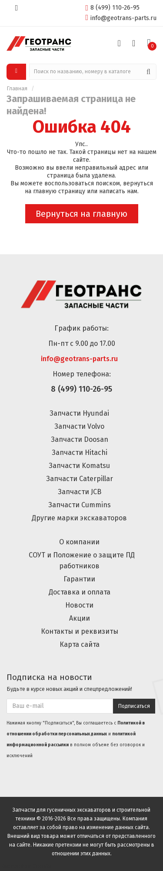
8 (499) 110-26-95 (112, 7)
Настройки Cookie (25, 866)
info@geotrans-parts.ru (120, 18)
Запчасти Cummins (79, 505)
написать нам (118, 191)
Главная (17, 88)
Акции (79, 618)
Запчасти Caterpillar (79, 479)
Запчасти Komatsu (79, 465)
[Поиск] (148, 71)
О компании (79, 542)
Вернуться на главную (81, 213)
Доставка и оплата (79, 592)
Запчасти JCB (79, 492)
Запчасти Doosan (79, 439)
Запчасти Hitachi (79, 452)
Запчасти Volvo (79, 426)
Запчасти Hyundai (79, 413)
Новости (79, 605)
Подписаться (134, 706)
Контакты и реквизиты (79, 631)
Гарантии (79, 579)
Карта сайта (80, 644)
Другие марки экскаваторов (79, 518)
